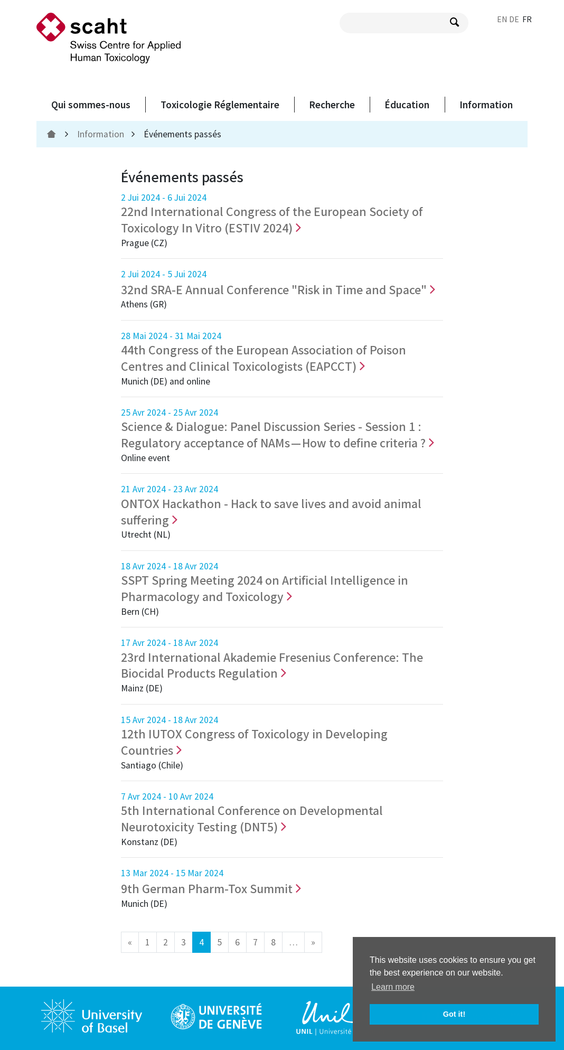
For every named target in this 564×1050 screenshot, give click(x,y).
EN (502, 19)
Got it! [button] (454, 1014)
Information (486, 104)
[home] (52, 134)
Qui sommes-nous (90, 104)
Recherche (332, 104)
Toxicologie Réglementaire (220, 104)
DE (514, 19)
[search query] (404, 23)
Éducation (406, 104)
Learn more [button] (393, 986)
